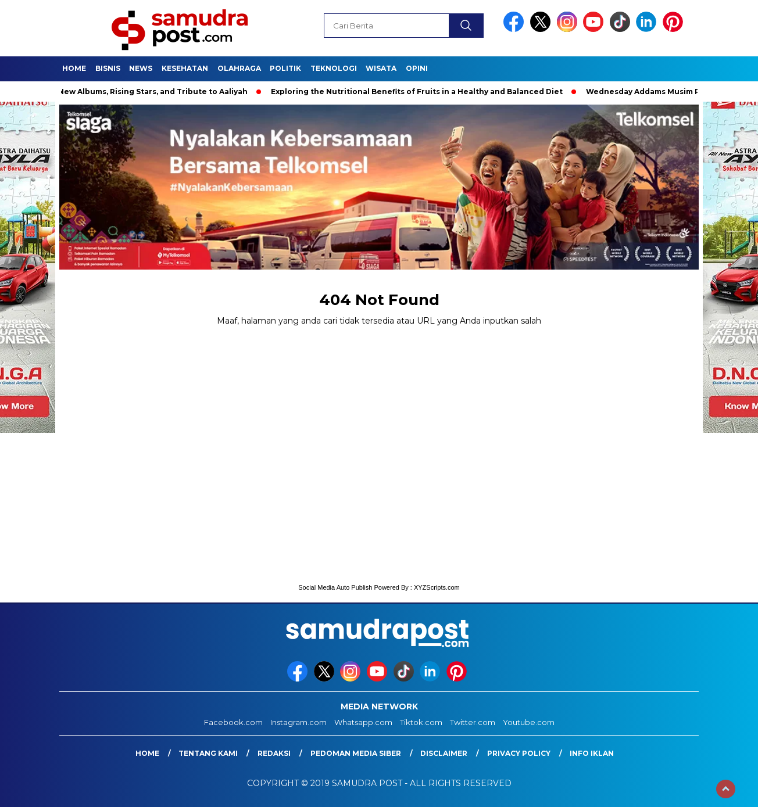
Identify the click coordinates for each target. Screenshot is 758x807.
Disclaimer (443, 753)
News (140, 68)
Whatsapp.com (363, 722)
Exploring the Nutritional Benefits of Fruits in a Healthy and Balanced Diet (424, 91)
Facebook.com (233, 722)
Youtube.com (529, 722)
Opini (417, 68)
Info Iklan (592, 753)
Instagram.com (298, 722)
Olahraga (239, 68)
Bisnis (107, 68)
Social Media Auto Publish (335, 587)
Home (74, 68)
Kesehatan (185, 68)
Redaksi (274, 753)
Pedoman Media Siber (355, 753)
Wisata (381, 68)
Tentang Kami (208, 753)
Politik (285, 68)
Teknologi (333, 68)
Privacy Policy (518, 753)
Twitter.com (472, 722)
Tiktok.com (421, 722)
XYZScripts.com (437, 587)
